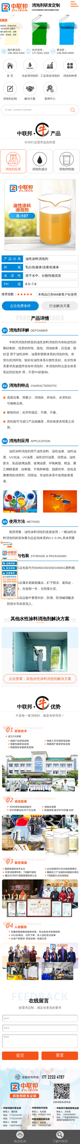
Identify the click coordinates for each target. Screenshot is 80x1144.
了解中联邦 (60, 1137)
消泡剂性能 (66, 169)
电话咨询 (20, 1137)
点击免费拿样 (20, 306)
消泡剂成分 (39, 169)
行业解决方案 (59, 306)
